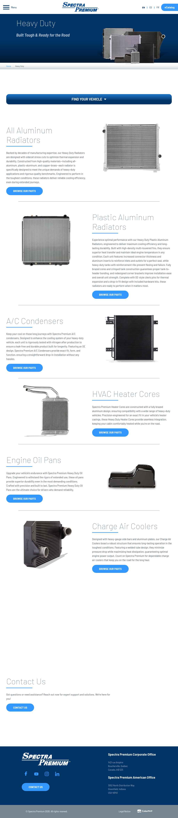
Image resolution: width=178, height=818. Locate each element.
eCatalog (170, 7)
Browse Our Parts (24, 191)
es (150, 7)
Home (8, 66)
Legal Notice (125, 811)
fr (158, 7)
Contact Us (20, 707)
